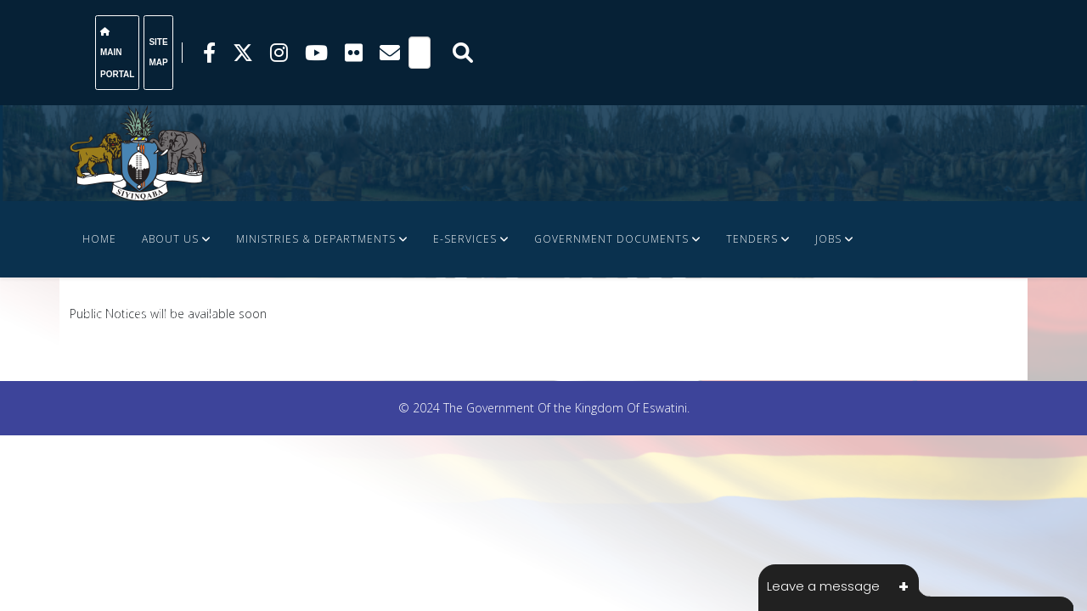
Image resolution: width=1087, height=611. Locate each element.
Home (99, 239)
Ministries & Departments (316, 239)
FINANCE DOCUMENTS (144, 315)
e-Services (465, 239)
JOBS (828, 239)
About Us (170, 239)
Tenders (752, 239)
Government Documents (611, 239)
